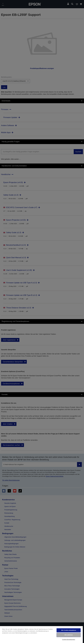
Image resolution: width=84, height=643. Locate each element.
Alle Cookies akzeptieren (68, 630)
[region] (41, 634)
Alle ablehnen (68, 635)
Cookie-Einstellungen (68, 639)
